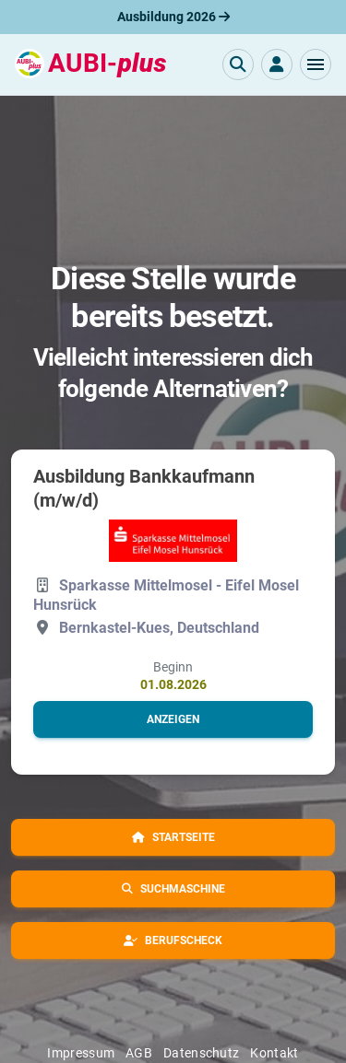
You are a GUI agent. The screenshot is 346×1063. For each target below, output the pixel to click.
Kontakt (274, 1052)
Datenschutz (201, 1052)
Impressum (80, 1052)
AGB (138, 1052)
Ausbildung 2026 (173, 16)
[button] (315, 64)
